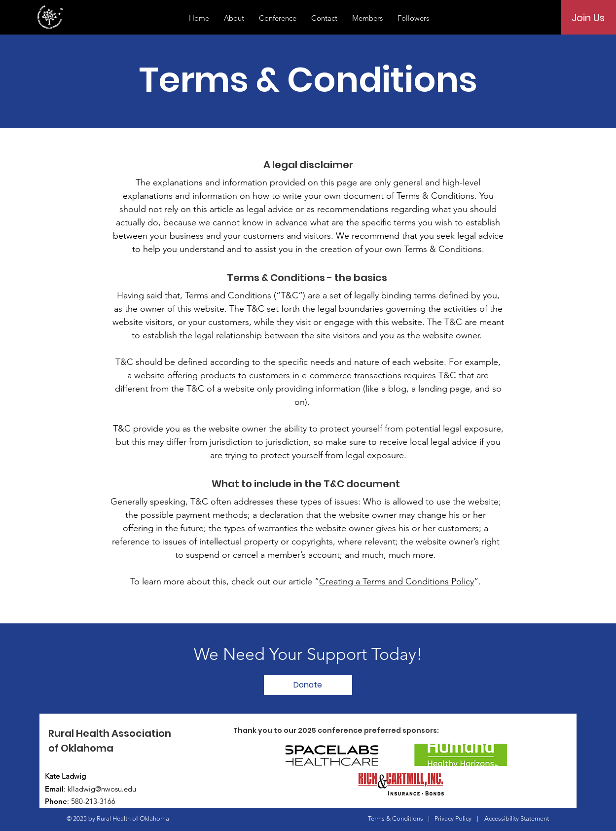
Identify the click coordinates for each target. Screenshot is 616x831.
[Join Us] (588, 18)
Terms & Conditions (395, 818)
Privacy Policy (453, 818)
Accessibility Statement (516, 818)
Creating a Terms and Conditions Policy (396, 581)
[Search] (539, 17)
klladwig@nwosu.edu (102, 789)
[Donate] (308, 685)
